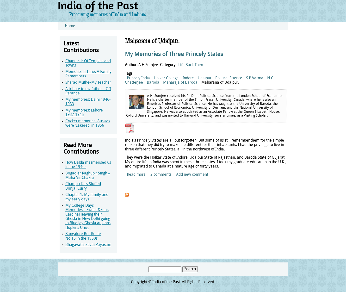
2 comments (160, 175)
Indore (188, 78)
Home (70, 26)
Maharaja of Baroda (180, 83)
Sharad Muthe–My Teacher (88, 83)
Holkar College (166, 78)
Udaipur (204, 78)
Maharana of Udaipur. (220, 83)
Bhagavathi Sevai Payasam (88, 245)
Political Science (228, 78)
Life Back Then (190, 65)
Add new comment (192, 175)
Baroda (153, 83)
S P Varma (254, 78)
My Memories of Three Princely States (174, 54)
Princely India (138, 78)
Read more (136, 175)
